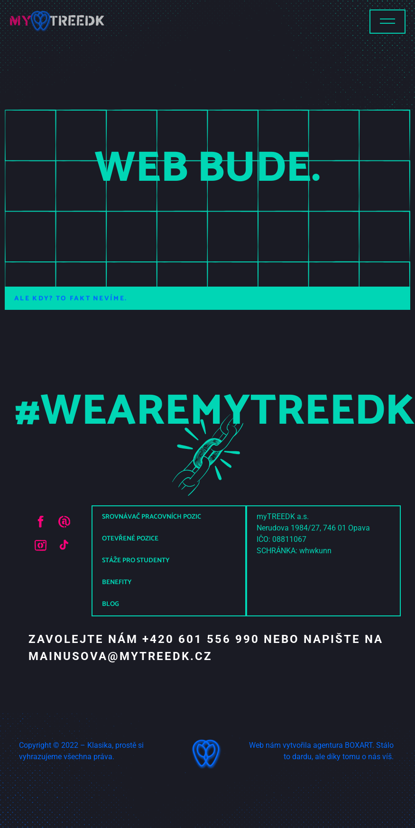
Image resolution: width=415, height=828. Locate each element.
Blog (110, 604)
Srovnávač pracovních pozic (151, 517)
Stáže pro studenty (136, 560)
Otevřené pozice (130, 538)
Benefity (117, 582)
